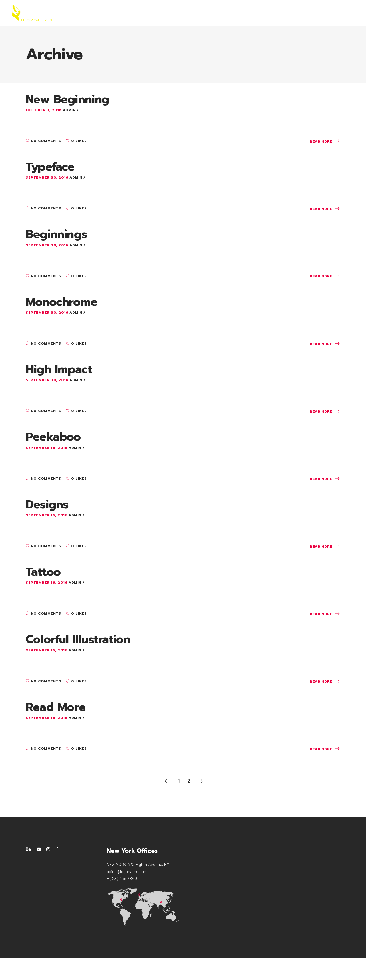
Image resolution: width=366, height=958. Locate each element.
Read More (55, 707)
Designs (47, 504)
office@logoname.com (127, 871)
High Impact (59, 369)
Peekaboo (53, 437)
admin (70, 110)
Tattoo (43, 572)
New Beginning (67, 99)
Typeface (50, 167)
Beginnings (56, 234)
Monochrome (61, 302)
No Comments (43, 140)
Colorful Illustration (78, 639)
